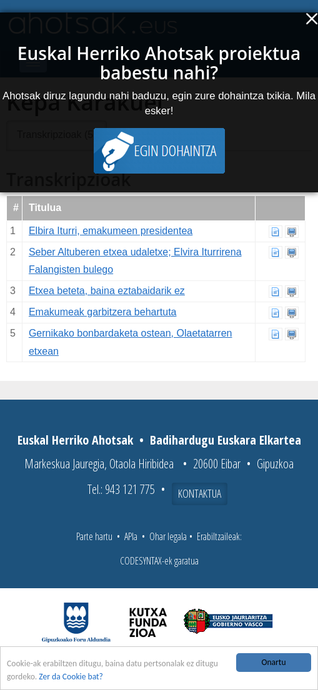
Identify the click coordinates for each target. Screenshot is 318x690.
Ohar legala (168, 536)
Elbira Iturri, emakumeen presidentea (110, 230)
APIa (130, 536)
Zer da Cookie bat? (71, 677)
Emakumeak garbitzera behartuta (103, 312)
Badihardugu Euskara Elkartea (225, 439)
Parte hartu (94, 536)
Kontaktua (199, 493)
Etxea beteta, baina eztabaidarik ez (107, 290)
